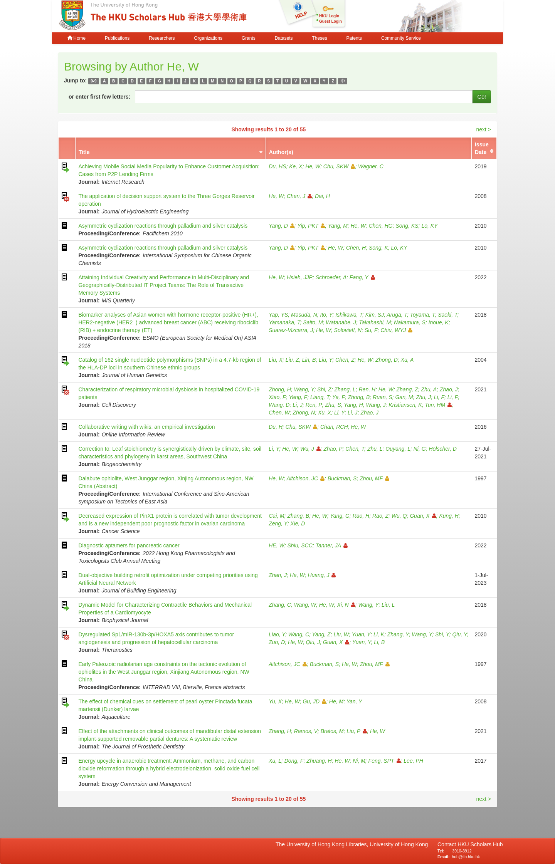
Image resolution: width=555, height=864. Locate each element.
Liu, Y (325, 360)
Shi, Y (442, 634)
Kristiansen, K (405, 405)
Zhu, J (423, 397)
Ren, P (314, 405)
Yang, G (340, 516)
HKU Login (329, 16)
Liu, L (388, 605)
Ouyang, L (397, 449)
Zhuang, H (318, 761)
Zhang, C (280, 605)
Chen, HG (380, 226)
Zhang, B (298, 516)
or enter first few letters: (99, 97)
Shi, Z (324, 389)
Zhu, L (375, 449)
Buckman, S (342, 478)
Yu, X (275, 701)
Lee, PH (413, 761)
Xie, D (297, 523)
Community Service (401, 38)
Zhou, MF (374, 478)
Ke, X (295, 166)
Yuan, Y (361, 634)
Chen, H (356, 248)
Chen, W (279, 412)
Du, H (276, 427)
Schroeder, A (331, 277)
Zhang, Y (398, 634)
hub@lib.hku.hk (466, 856)
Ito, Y (326, 315)
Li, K (378, 634)
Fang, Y (362, 277)
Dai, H (322, 196)
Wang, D (279, 405)
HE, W (276, 545)
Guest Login (330, 21)
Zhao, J (449, 389)
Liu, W (341, 634)
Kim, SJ (374, 315)
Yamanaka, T (284, 322)
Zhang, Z (407, 389)
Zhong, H (280, 389)
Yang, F (298, 397)
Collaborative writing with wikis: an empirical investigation (146, 427)
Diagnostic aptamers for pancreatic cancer (128, 545)
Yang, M (338, 226)
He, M (336, 701)
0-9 (93, 81)
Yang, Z (321, 634)
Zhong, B (359, 397)
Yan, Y (354, 701)
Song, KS (406, 226)
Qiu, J (313, 642)
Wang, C (298, 634)
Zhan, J (278, 575)
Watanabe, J (341, 322)
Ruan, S (382, 397)
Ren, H (366, 389)
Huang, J (322, 575)
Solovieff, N (348, 330)
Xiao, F (277, 397)
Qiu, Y (459, 634)
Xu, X (324, 412)
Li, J (298, 405)
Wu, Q (399, 516)
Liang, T (320, 397)
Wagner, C (370, 166)
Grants (249, 38)
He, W (312, 166)
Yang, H (353, 405)
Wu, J (310, 449)
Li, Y (339, 412)
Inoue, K (439, 322)
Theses (319, 38)
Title (84, 152)
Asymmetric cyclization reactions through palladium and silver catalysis (162, 226)
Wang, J (375, 405)
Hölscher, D (442, 449)
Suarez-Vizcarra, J (291, 330)
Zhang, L (344, 389)
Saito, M (313, 322)
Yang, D (281, 226)
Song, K (378, 248)
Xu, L (275, 761)
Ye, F (338, 397)
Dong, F (294, 761)
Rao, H (361, 516)
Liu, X (276, 360)
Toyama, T (422, 315)
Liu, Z (292, 360)
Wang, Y (304, 389)
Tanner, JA (332, 545)
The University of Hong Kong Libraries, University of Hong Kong (353, 844)
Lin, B (309, 360)
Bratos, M (332, 731)
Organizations (208, 38)
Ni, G (420, 449)
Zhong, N (304, 412)
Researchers (162, 38)
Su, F (371, 330)
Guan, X (423, 516)
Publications (117, 38)
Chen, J (299, 196)
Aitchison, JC (305, 478)
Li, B (379, 642)
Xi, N (346, 605)
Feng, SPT (384, 761)
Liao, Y (277, 634)
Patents (354, 38)
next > (483, 129)
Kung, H (449, 516)
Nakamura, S (410, 322)
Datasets (284, 38)
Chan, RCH (334, 427)
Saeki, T (447, 315)
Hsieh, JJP (300, 277)
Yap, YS (278, 315)
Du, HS (277, 166)
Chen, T (354, 449)
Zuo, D (277, 642)
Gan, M (404, 397)
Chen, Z (345, 360)
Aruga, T (397, 315)
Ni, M (359, 761)
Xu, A (407, 360)
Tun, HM (438, 405)
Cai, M (276, 516)
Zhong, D (386, 360)
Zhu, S (333, 405)
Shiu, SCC (299, 545)
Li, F (439, 397)
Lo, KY (429, 226)
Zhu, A (429, 389)
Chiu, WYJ (396, 330)
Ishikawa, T (348, 315)
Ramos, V (306, 731)
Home (76, 38)
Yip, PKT (311, 226)
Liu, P (356, 731)
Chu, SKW (339, 166)
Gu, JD (314, 701)
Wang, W (305, 605)
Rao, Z (380, 516)
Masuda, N (304, 315)
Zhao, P (333, 449)
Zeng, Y (278, 523)
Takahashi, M (375, 322)
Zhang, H (280, 731)
